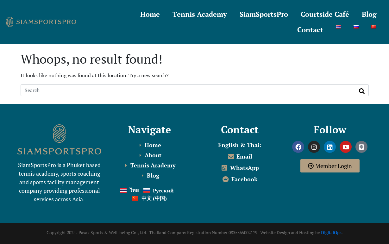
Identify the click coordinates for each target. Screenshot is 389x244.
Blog (369, 14)
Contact (310, 29)
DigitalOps (331, 232)
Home (150, 14)
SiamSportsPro (264, 14)
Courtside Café (325, 14)
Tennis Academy (200, 14)
